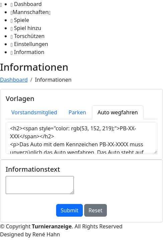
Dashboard (14, 79)
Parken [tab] (77, 112)
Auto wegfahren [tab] (118, 112)
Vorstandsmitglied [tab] (34, 112)
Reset (95, 210)
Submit (69, 210)
